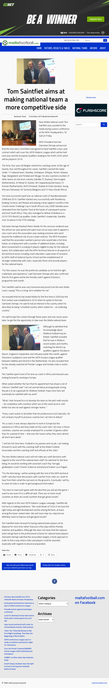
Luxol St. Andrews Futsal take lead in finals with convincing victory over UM (19, 618)
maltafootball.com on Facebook (90, 600)
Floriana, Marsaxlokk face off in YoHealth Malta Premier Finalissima (18, 598)
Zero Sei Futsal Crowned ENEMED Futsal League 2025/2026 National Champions (18, 651)
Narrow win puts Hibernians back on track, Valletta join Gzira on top (18, 566)
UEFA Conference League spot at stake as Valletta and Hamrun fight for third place (18, 642)
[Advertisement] (91, 74)
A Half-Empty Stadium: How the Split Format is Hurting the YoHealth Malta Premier (19, 666)
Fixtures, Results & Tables (57, 48)
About (103, 48)
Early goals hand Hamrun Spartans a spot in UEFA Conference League (19, 604)
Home (39, 48)
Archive (93, 48)
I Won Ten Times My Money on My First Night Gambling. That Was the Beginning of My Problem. (18, 633)
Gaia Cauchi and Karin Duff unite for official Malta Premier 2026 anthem (18, 625)
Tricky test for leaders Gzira (55, 565)
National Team (20, 116)
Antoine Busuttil (51, 116)
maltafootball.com (71, 40)
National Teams (79, 48)
